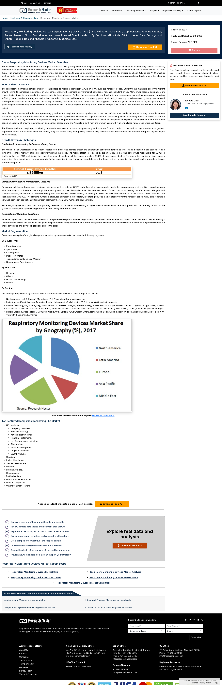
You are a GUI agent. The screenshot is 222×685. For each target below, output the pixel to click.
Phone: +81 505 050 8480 (125, 656)
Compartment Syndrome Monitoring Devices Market (29, 607)
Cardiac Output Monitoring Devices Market (24, 600)
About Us (23, 650)
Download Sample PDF (103, 415)
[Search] (198, 3)
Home (5, 18)
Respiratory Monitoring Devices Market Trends (36, 577)
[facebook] (194, 620)
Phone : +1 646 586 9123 (170, 653)
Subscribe (196, 637)
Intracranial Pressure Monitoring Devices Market (108, 600)
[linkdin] (198, 620)
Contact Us (35, 3)
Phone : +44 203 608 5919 (78, 666)
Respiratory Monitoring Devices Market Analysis (115, 572)
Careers (47, 3)
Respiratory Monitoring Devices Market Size (34, 572)
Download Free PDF (145, 47)
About (23, 3)
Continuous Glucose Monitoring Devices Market (108, 607)
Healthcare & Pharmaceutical (24, 18)
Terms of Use (25, 660)
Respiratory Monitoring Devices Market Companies (83, 582)
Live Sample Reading (194, 115)
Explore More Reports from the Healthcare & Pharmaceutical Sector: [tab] (39, 593)
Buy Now (194, 50)
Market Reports (194, 10)
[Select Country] (184, 631)
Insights (153, 10)
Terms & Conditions (28, 674)
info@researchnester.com (78, 656)
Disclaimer (24, 667)
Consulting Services (135, 10)
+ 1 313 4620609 (120, 669)
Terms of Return (26, 664)
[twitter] (202, 620)
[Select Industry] (146, 631)
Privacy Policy (25, 671)
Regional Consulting (172, 10)
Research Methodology (20, 47)
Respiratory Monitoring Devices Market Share (113, 577)
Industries (116, 10)
